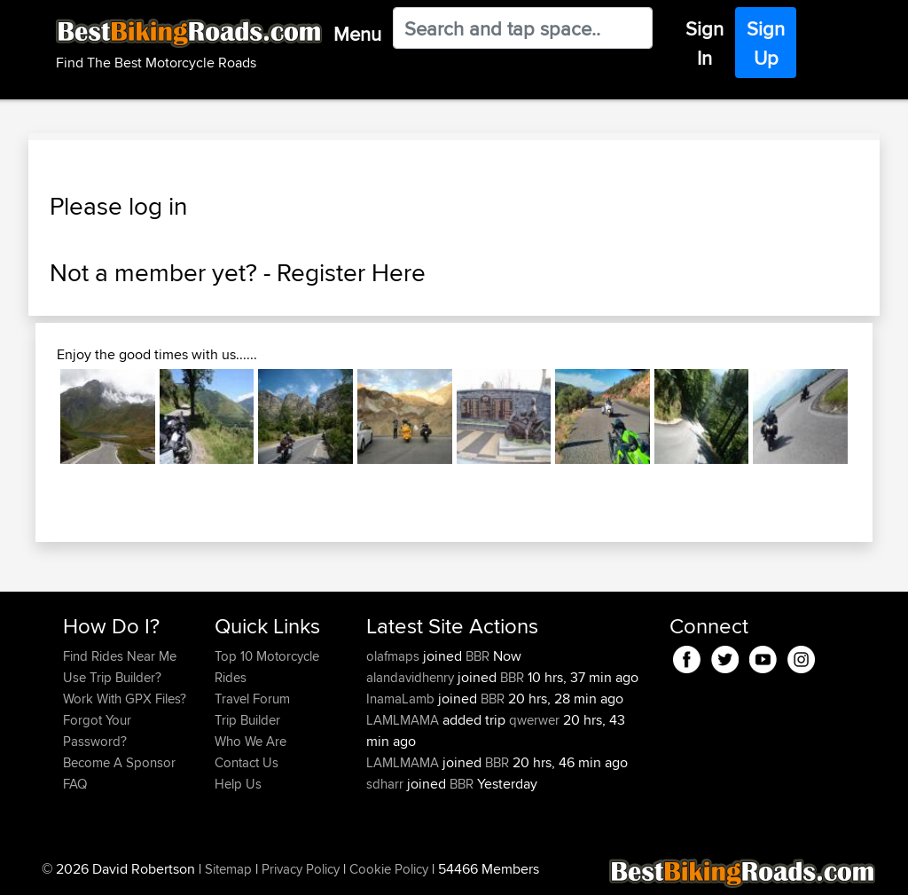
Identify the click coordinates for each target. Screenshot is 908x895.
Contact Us (246, 762)
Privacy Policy (301, 869)
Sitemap (228, 869)
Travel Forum (252, 698)
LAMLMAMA (404, 720)
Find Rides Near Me (119, 656)
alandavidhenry (412, 677)
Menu (357, 34)
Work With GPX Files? (124, 698)
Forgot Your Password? (97, 730)
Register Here (351, 272)
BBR (477, 656)
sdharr (386, 783)
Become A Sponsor (119, 762)
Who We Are (250, 741)
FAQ (75, 783)
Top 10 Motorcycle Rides (267, 667)
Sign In (704, 43)
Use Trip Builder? (112, 677)
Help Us (238, 783)
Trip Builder (247, 720)
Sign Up (766, 43)
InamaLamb (402, 698)
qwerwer (534, 720)
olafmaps (394, 656)
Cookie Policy (388, 869)
